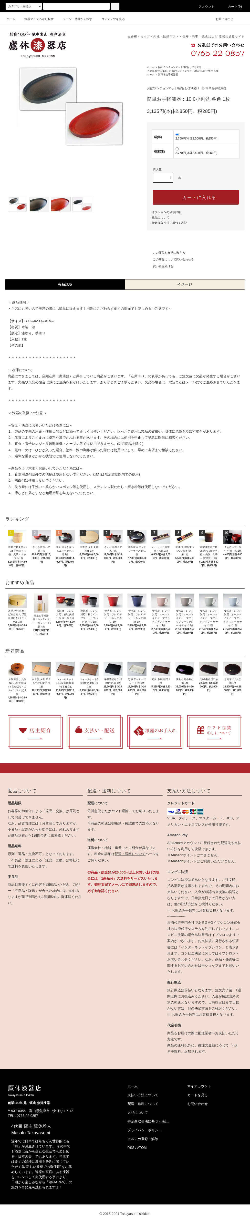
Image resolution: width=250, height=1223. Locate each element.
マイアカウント (199, 1086)
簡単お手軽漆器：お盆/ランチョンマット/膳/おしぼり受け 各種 (184, 71)
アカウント (204, 6)
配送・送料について (130, 854)
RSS (131, 1148)
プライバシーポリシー (144, 1130)
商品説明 (65, 284)
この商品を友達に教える (166, 252)
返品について (160, 217)
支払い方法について (142, 1095)
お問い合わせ (221, 19)
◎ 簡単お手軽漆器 (168, 74)
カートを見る (197, 1095)
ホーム (11, 19)
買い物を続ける (160, 266)
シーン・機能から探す (74, 19)
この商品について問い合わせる (170, 259)
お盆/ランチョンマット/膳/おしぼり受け (179, 67)
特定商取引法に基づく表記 (169, 223)
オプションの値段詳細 (166, 212)
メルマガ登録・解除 (142, 1139)
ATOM (142, 1148)
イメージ (184, 284)
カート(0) (232, 6)
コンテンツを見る (110, 19)
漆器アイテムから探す (36, 19)
